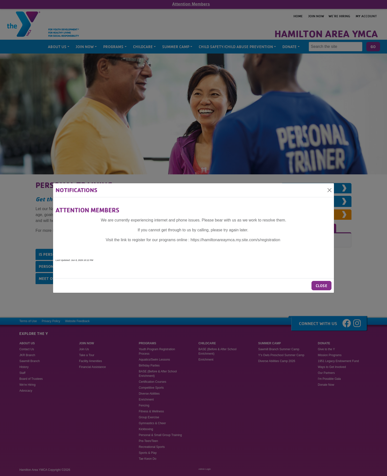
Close (321, 285)
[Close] (329, 190)
